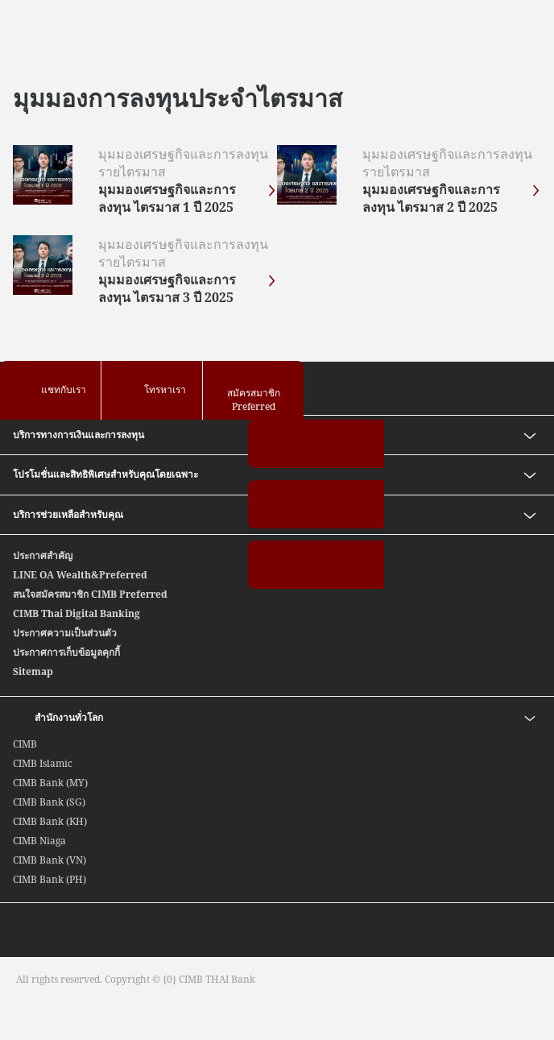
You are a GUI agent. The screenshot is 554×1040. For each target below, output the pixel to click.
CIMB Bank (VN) (49, 860)
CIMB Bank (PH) (49, 879)
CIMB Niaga (39, 840)
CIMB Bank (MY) (50, 782)
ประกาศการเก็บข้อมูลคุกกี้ (66, 652)
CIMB (25, 744)
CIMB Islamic (42, 763)
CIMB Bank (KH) (50, 821)
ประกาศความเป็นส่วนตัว (65, 633)
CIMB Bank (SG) (49, 802)
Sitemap (33, 671)
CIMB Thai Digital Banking (76, 613)
